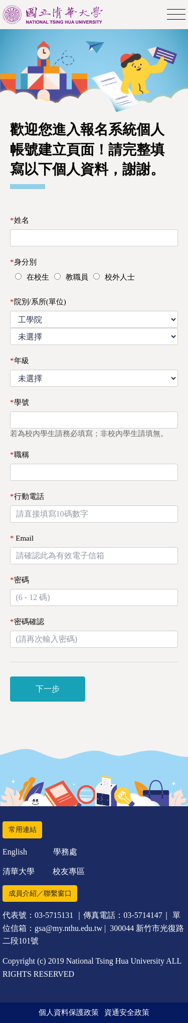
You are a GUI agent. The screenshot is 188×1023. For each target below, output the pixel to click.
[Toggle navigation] (176, 15)
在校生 (38, 277)
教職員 (77, 277)
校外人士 (120, 277)
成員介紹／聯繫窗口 (40, 893)
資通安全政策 (126, 1012)
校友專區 (69, 871)
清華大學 (19, 871)
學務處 (65, 851)
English (15, 851)
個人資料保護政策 (69, 1012)
